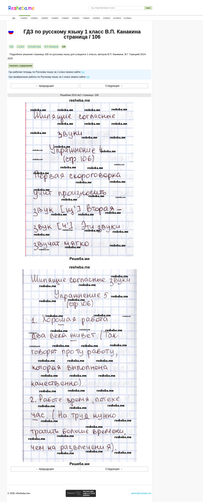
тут (83, 72)
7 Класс (86, 18)
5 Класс (65, 18)
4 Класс (55, 18)
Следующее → (114, 85)
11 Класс (127, 18)
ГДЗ (13, 18)
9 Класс (106, 18)
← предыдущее (45, 85)
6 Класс (75, 18)
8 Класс (96, 18)
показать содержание (20, 65)
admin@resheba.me (141, 493)
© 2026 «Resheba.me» (19, 493)
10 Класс (117, 18)
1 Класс (24, 18)
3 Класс (44, 18)
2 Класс (34, 18)
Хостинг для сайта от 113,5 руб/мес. (89, 493)
